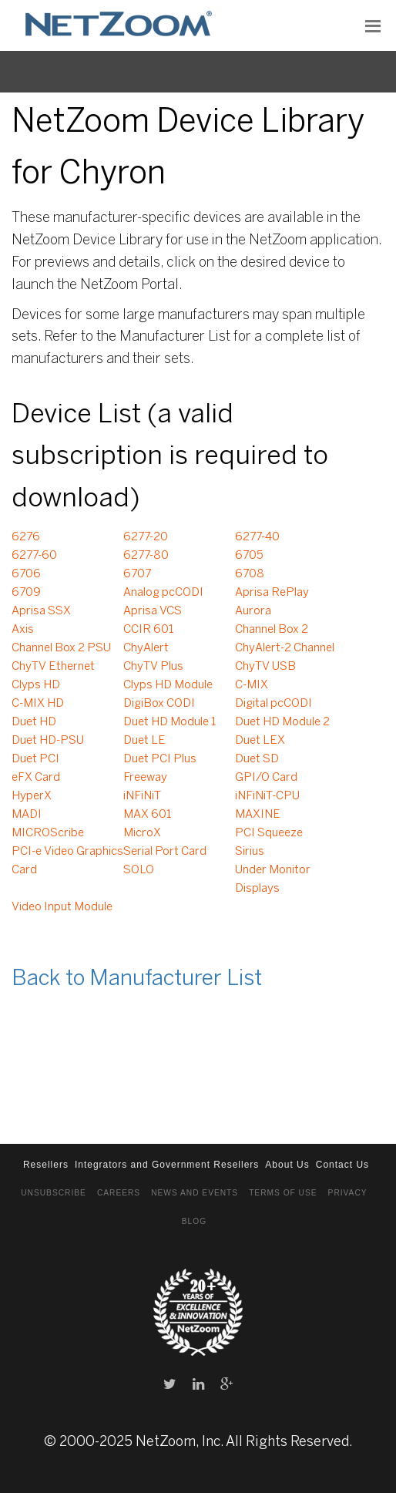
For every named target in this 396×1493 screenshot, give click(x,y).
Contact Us (342, 1164)
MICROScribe (48, 833)
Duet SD (257, 759)
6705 (249, 555)
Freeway (145, 777)
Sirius (249, 851)
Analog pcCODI (163, 592)
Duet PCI (35, 759)
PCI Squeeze (269, 833)
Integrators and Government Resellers (167, 1164)
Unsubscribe (53, 1193)
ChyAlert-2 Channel (284, 648)
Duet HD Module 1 (169, 722)
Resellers (46, 1164)
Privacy (347, 1193)
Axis (23, 629)
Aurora (253, 611)
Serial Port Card (164, 851)
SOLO (138, 870)
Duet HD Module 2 (282, 722)
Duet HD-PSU (48, 740)
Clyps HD (36, 685)
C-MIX (251, 685)
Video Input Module (62, 907)
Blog (194, 1221)
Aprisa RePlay (272, 592)
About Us (287, 1164)
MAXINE (257, 814)
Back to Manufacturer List (137, 979)
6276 (26, 537)
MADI (27, 814)
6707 (137, 574)
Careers (118, 1193)
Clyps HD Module (168, 685)
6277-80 (146, 555)
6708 (249, 574)
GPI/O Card (266, 777)
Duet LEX (260, 740)
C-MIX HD (38, 703)
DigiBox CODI (159, 703)
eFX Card (36, 777)
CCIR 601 (148, 629)
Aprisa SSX (41, 611)
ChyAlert (146, 648)
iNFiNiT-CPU (267, 796)
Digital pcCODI (273, 703)
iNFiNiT (142, 796)
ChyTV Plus (153, 666)
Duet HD (34, 722)
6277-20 (145, 537)
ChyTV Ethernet (53, 666)
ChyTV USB (265, 666)
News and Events (194, 1193)
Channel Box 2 (271, 629)
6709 (26, 592)
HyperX (32, 796)
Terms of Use (283, 1193)
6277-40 (257, 537)
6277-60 (34, 555)
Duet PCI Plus (159, 759)
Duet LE (144, 740)
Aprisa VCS (152, 611)
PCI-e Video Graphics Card (67, 861)
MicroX (142, 833)
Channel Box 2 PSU (61, 648)
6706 (26, 574)
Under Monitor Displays (272, 879)
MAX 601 (147, 814)
